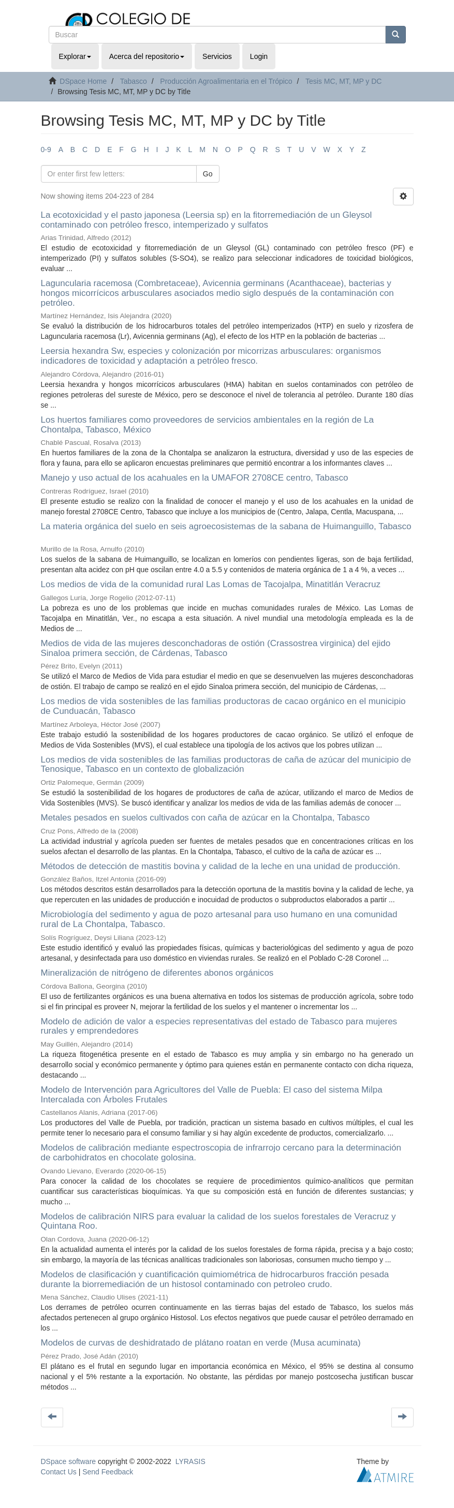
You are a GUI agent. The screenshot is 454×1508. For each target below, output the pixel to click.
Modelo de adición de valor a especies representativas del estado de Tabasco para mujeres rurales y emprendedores (219, 1026)
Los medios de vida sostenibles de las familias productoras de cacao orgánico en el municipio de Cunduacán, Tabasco (223, 706)
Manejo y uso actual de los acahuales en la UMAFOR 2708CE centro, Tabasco (194, 478)
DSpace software (68, 1461)
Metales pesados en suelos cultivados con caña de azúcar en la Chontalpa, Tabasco (205, 818)
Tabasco (133, 81)
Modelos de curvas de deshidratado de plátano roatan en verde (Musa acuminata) (201, 1343)
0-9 (46, 149)
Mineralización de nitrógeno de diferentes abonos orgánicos (157, 973)
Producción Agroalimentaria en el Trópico (226, 81)
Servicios (217, 56)
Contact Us (59, 1472)
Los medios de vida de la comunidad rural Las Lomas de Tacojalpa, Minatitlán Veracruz (210, 584)
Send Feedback (107, 1472)
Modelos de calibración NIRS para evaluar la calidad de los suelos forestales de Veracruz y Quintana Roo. (218, 1221)
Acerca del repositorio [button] (146, 56)
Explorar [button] (75, 56)
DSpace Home (83, 81)
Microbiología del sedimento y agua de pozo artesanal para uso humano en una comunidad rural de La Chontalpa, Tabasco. (219, 919)
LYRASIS (190, 1461)
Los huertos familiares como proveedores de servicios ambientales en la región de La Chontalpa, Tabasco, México (207, 425)
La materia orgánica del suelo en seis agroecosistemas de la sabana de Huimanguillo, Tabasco (226, 526)
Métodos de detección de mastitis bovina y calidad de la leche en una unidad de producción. (221, 866)
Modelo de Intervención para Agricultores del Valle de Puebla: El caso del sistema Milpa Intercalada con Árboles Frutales (212, 1094)
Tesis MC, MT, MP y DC (343, 81)
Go (208, 174)
